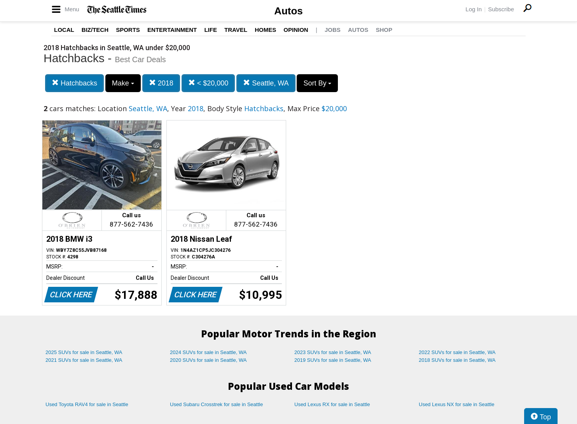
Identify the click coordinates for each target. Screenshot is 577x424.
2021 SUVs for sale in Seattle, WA (83, 360)
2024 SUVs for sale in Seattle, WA (208, 352)
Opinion (295, 29)
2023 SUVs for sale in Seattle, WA (332, 352)
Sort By (317, 83)
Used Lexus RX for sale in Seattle (332, 404)
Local (64, 29)
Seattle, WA (265, 83)
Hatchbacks (74, 83)
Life (210, 29)
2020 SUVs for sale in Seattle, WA (208, 360)
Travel (235, 29)
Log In (473, 9)
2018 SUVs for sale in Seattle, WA (457, 360)
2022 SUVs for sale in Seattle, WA (457, 352)
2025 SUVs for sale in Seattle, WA (83, 352)
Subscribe (501, 9)
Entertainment (172, 29)
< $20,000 (208, 83)
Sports (128, 29)
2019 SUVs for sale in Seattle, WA (332, 360)
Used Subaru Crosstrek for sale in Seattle (216, 404)
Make (123, 83)
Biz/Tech (95, 29)
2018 (161, 83)
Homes (265, 29)
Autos (288, 11)
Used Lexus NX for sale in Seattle (456, 404)
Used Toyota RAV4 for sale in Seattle (86, 404)
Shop (384, 29)
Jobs (333, 29)
